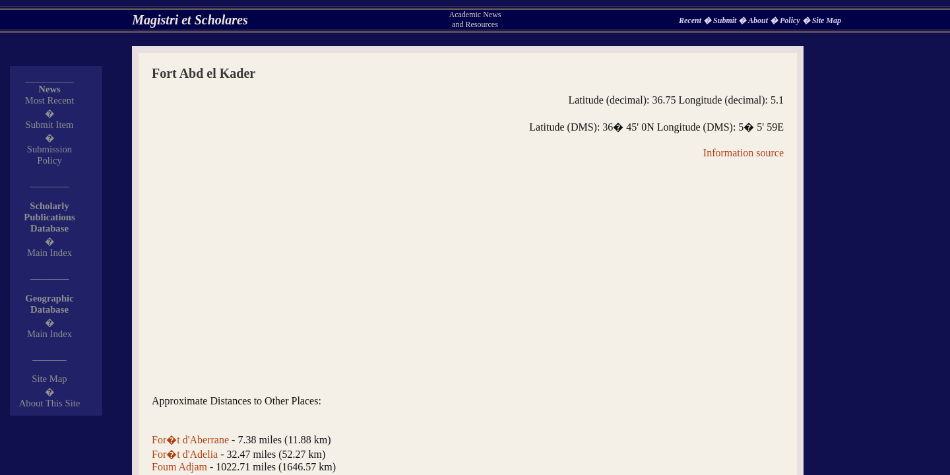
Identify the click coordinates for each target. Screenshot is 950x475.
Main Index (49, 252)
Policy (791, 20)
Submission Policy (49, 155)
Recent (691, 20)
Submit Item (50, 124)
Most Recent (50, 100)
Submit (725, 20)
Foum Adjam (179, 466)
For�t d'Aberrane (190, 439)
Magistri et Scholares (190, 20)
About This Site (49, 403)
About (759, 20)
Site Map (826, 20)
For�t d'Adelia (185, 454)
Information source (743, 152)
